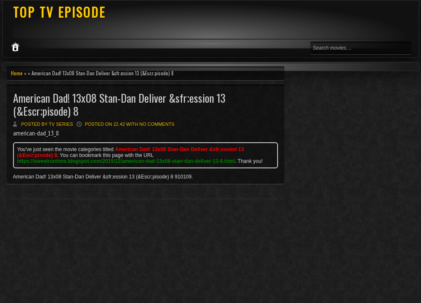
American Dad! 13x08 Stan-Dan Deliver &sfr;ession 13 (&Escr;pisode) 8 (119, 104)
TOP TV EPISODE (59, 12)
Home (17, 73)
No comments (157, 124)
